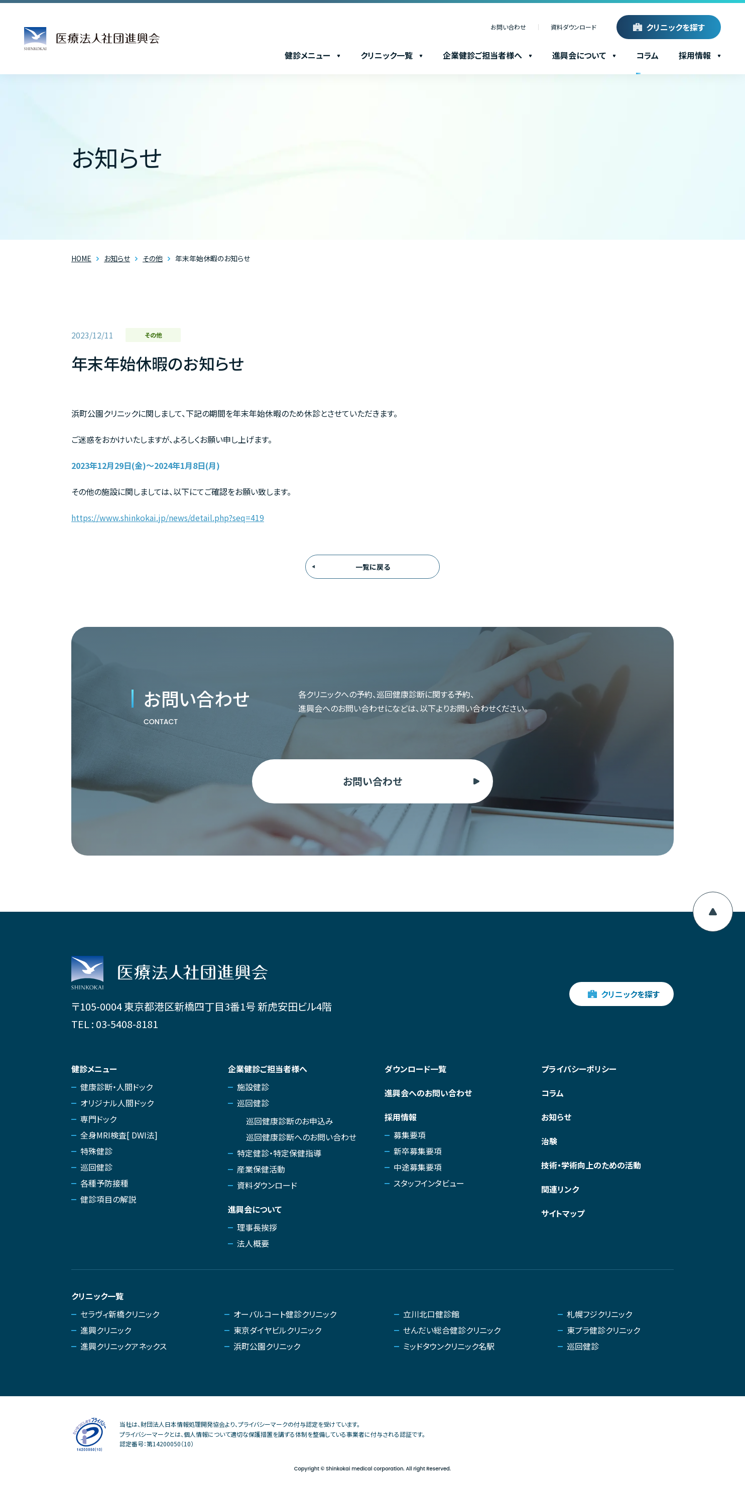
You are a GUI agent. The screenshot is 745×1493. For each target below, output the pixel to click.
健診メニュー (312, 55)
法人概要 (253, 1243)
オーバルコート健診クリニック (284, 1314)
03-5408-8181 (127, 1024)
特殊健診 (96, 1151)
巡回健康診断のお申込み (289, 1121)
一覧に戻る (372, 567)
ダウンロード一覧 (415, 1069)
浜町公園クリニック (266, 1346)
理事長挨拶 (257, 1227)
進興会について (584, 55)
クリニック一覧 (391, 55)
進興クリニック (105, 1330)
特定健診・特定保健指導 (279, 1153)
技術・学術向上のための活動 (591, 1165)
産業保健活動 (261, 1169)
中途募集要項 (418, 1167)
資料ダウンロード (573, 27)
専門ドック (98, 1119)
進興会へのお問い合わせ (428, 1093)
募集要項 (410, 1135)
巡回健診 (96, 1167)
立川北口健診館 (431, 1314)
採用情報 (700, 55)
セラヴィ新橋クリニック (119, 1314)
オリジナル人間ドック (117, 1103)
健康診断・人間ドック (116, 1087)
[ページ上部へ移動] (713, 912)
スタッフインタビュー (429, 1183)
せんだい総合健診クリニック (452, 1330)
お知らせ (556, 1117)
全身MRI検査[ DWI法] (119, 1135)
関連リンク (560, 1189)
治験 (549, 1141)
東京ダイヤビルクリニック (277, 1330)
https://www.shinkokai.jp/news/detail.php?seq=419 (167, 518)
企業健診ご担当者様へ (487, 55)
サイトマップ (562, 1213)
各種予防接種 (104, 1183)
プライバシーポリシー (578, 1069)
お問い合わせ (508, 27)
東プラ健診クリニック (603, 1330)
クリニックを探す (675, 27)
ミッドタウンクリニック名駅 (448, 1346)
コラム (647, 55)
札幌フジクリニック (599, 1314)
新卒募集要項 (418, 1151)
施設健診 (253, 1087)
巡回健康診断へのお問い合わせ (301, 1137)
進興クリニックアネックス (123, 1346)
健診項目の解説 (108, 1199)
